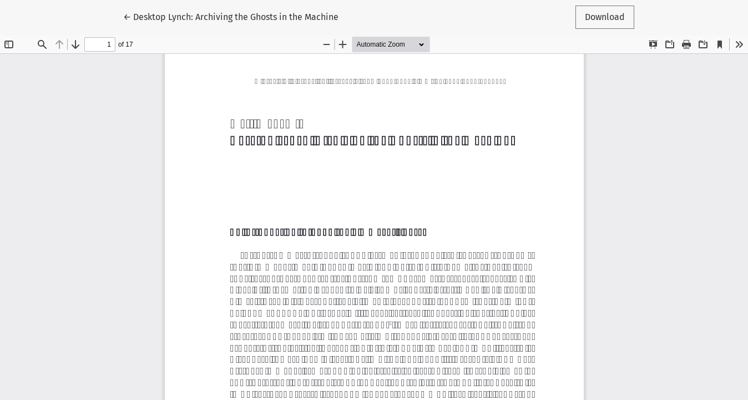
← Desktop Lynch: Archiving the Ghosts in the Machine (230, 16)
